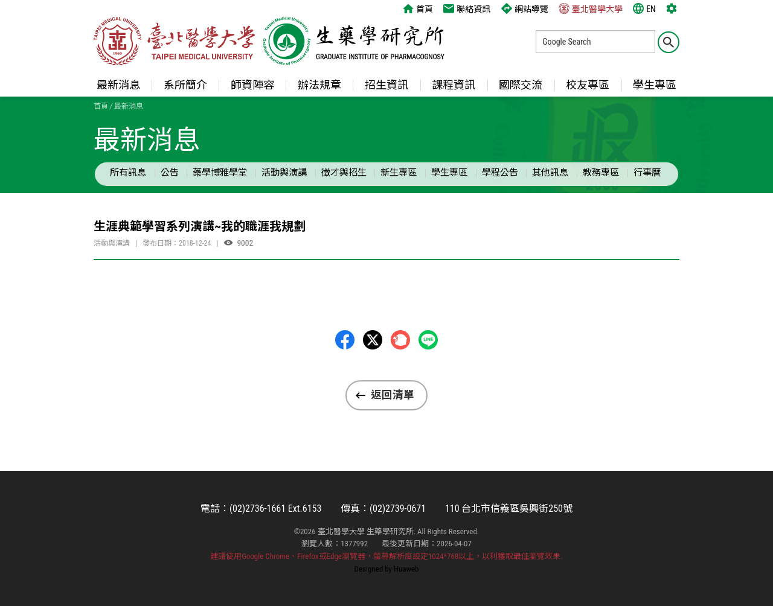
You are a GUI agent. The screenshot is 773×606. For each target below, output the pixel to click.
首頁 (418, 8)
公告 (170, 172)
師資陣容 (252, 84)
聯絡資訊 (466, 8)
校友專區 (587, 84)
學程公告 (500, 172)
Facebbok (344, 339)
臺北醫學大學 (591, 8)
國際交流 (520, 84)
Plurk (400, 339)
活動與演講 (284, 172)
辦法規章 (319, 84)
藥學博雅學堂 (220, 172)
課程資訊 (453, 84)
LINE (428, 339)
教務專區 (601, 172)
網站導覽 (524, 8)
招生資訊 (386, 84)
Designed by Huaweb (386, 568)
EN (644, 8)
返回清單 (392, 395)
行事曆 (647, 172)
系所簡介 (185, 84)
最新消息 (118, 84)
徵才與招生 (344, 172)
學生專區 (654, 84)
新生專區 (398, 172)
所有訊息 (128, 172)
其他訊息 (550, 172)
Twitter (372, 339)
